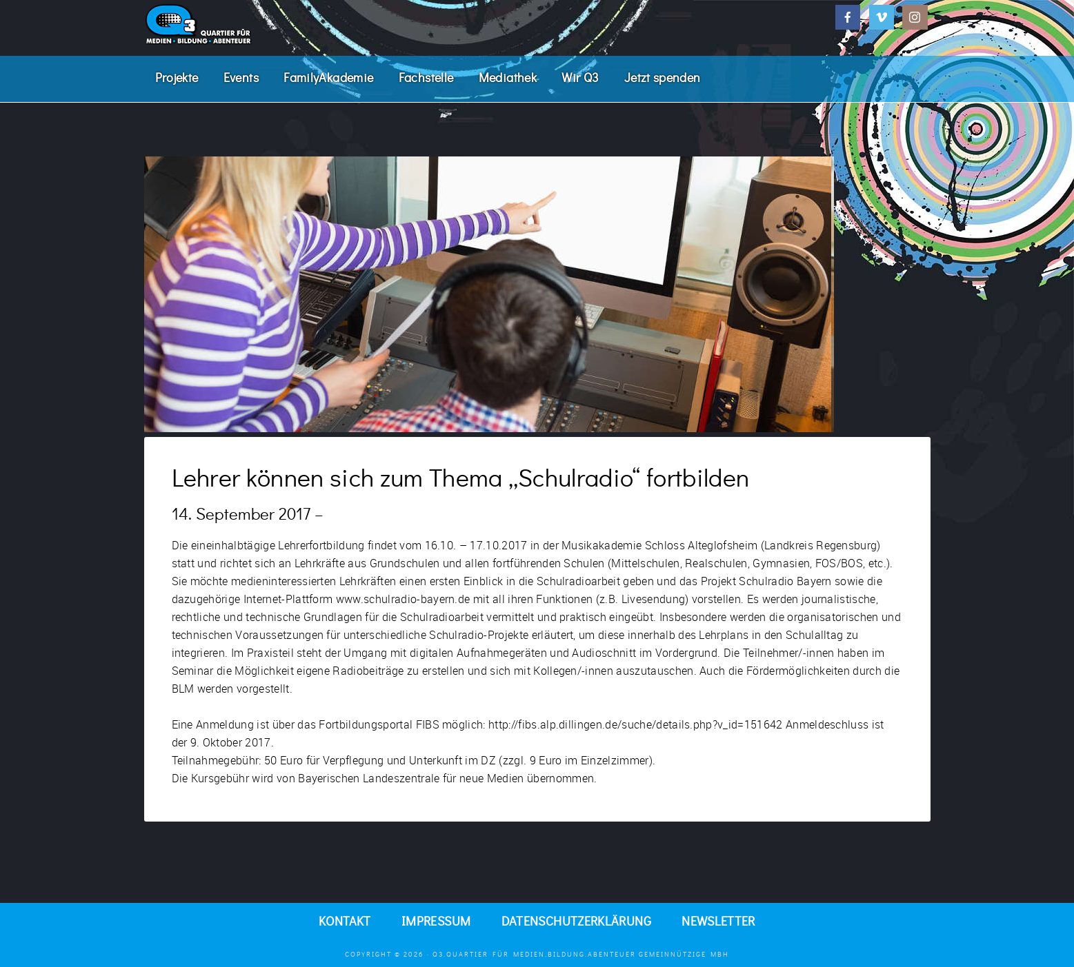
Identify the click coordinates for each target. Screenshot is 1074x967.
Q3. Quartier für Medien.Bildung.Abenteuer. (247, 24)
